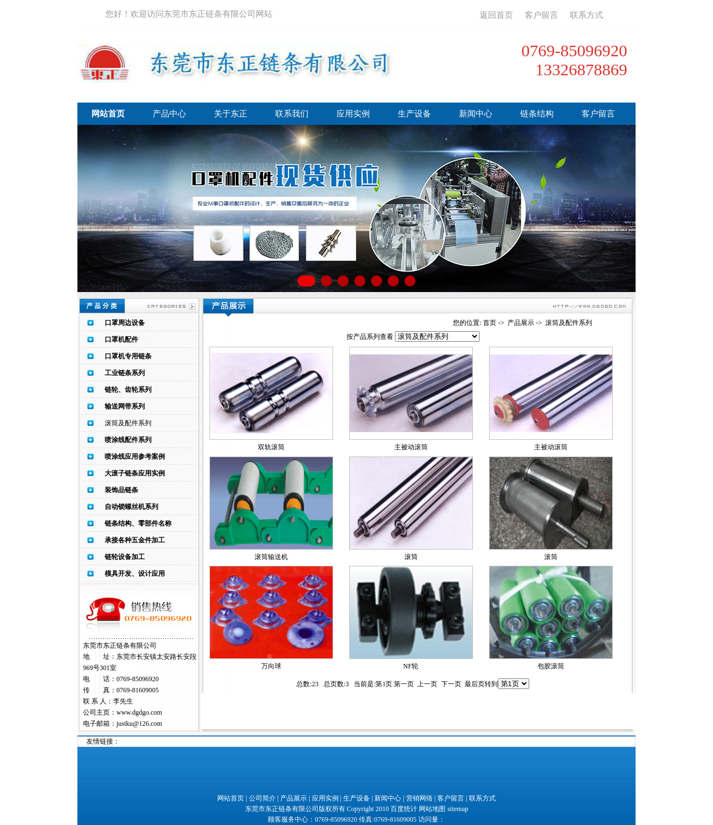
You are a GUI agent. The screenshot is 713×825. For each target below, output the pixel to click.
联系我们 (292, 113)
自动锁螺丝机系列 (131, 507)
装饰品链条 (121, 490)
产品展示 (520, 323)
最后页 (475, 684)
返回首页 (496, 15)
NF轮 (410, 666)
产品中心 (169, 113)
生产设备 (414, 113)
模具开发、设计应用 (135, 574)
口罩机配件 (121, 339)
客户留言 (541, 15)
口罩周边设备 (125, 323)
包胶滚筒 (551, 666)
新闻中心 (475, 113)
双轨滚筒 (271, 447)
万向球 (271, 666)
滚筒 (411, 557)
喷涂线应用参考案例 (135, 456)
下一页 (451, 684)
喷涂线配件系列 (128, 440)
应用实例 (353, 113)
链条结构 (537, 113)
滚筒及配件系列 (128, 423)
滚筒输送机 (271, 557)
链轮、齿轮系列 (128, 390)
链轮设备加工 (125, 557)
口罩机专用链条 (128, 356)
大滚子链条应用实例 (135, 473)
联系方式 (586, 15)
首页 (489, 323)
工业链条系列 (125, 373)
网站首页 (108, 113)
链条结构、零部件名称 (138, 523)
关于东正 (230, 113)
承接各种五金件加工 (135, 540)
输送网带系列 (125, 406)
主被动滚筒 (411, 447)
